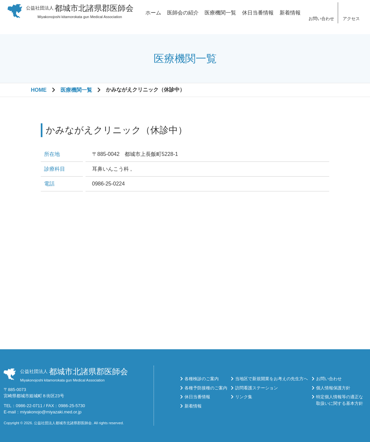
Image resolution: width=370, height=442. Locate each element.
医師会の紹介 (183, 17)
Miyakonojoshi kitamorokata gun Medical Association (80, 15)
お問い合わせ (321, 22)
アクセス (351, 22)
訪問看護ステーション (256, 387)
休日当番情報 (258, 17)
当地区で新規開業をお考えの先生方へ (271, 378)
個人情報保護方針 (333, 387)
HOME (39, 90)
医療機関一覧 (220, 17)
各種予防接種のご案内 (206, 387)
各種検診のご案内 (202, 378)
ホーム (153, 17)
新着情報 (290, 17)
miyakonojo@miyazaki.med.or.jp (51, 411)
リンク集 (243, 396)
